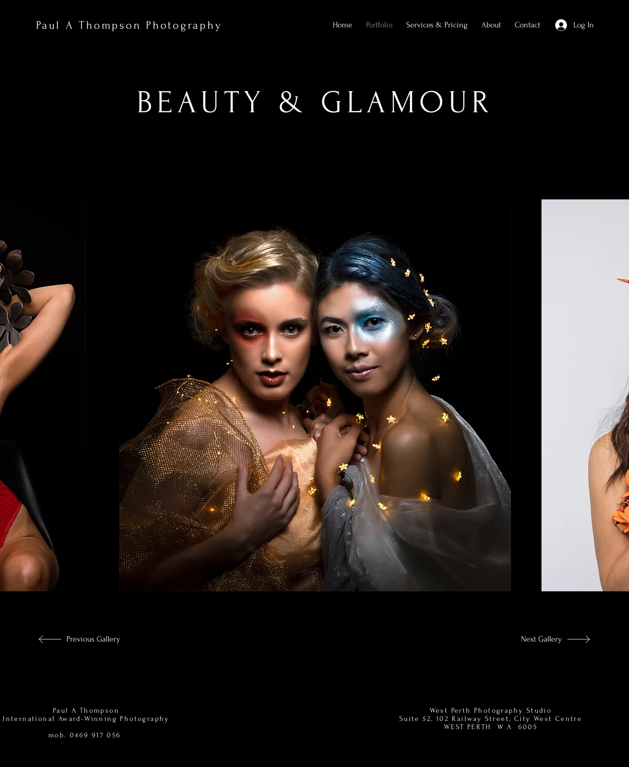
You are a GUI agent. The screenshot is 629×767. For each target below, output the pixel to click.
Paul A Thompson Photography (129, 25)
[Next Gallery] (531, 639)
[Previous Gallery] (93, 639)
